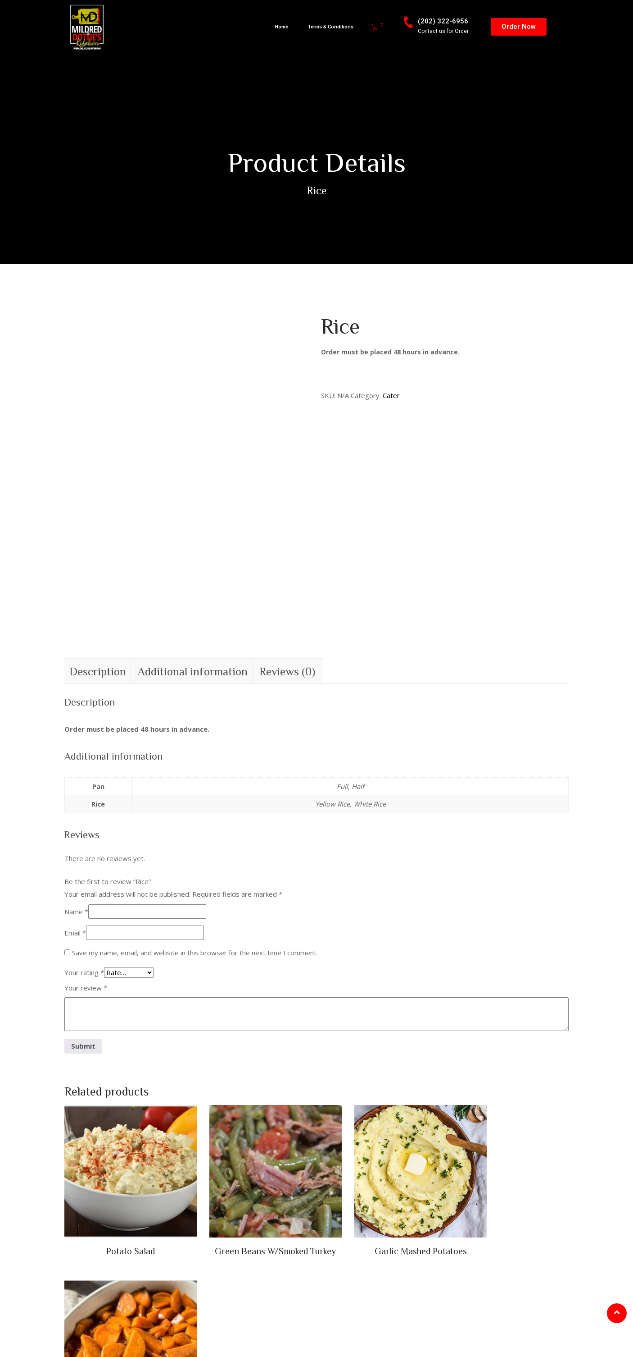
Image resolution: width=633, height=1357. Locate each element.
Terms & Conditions (330, 27)
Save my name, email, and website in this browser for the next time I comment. (195, 850)
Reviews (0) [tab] (287, 568)
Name (76, 809)
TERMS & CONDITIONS (260, 1337)
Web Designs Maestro (181, 1337)
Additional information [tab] (193, 568)
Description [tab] (97, 568)
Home (281, 27)
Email (75, 830)
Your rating (84, 870)
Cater (391, 395)
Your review (85, 885)
